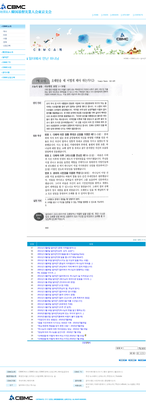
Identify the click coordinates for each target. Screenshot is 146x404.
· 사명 (4, 38)
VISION (105, 15)
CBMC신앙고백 (8, 77)
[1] (83, 343)
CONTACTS (138, 15)
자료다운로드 (99, 384)
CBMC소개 (6, 26)
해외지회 (30, 381)
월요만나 (118, 372)
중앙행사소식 (110, 381)
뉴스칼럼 (131, 384)
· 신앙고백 (6, 46)
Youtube (119, 376)
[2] (85, 343)
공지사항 (5, 72)
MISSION (115, 15)
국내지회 (22, 381)
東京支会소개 (7, 52)
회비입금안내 (63, 372)
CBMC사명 (33, 372)
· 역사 (4, 31)
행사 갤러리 (108, 372)
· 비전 (4, 35)
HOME (95, 15)
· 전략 (4, 42)
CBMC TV (6, 62)
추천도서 (110, 376)
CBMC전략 (43, 372)
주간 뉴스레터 (91, 376)
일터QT (4, 57)
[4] (89, 343)
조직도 (31, 376)
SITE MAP (125, 15)
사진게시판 (99, 381)
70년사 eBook (120, 384)
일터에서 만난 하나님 (27, 385)
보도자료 (89, 384)
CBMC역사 (23, 372)
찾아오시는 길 (50, 376)
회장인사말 (23, 376)
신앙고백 (53, 372)
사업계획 (39, 376)
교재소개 (101, 376)
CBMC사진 (6, 67)
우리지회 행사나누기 (94, 372)
